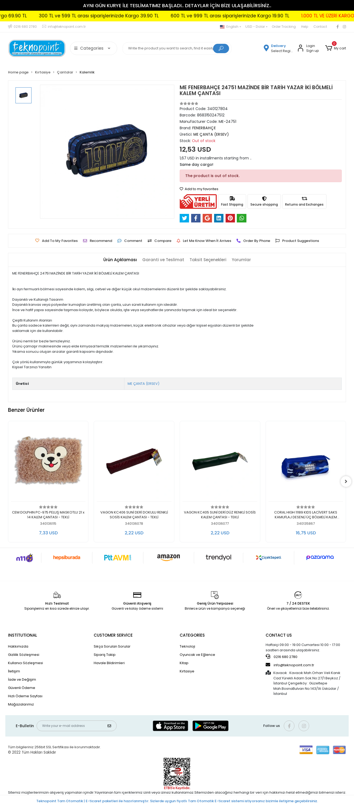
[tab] (120, 260)
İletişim (14, 671)
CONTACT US (279, 635)
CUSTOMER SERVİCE (113, 635)
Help (304, 26)
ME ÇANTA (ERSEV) (143, 383)
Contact (320, 26)
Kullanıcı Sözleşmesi (25, 662)
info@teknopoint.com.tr (290, 665)
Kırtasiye (187, 671)
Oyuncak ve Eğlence (197, 654)
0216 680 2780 (281, 656)
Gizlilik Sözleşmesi (23, 654)
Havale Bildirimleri (109, 662)
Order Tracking (284, 26)
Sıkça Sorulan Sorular (112, 646)
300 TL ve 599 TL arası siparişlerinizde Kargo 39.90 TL (119, 16)
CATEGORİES (192, 635)
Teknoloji (187, 646)
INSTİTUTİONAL (22, 635)
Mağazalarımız (21, 704)
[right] (346, 481)
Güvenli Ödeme (21, 687)
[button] (335, 48)
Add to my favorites (199, 188)
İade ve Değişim (22, 679)
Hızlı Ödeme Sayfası (25, 696)
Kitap (184, 662)
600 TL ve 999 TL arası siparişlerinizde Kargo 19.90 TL (250, 16)
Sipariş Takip (105, 654)
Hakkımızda (18, 646)
